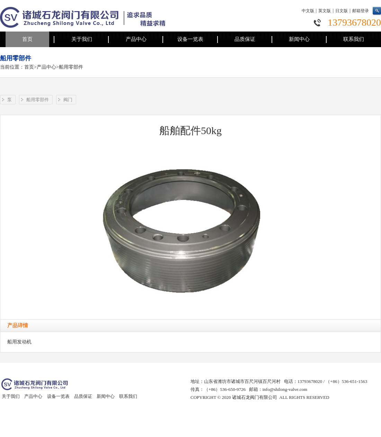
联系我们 (353, 39)
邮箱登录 (360, 10)
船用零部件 (71, 67)
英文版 (324, 10)
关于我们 (81, 39)
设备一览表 (190, 39)
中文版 (308, 10)
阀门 (67, 99)
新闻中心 (299, 39)
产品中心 (136, 39)
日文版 (341, 10)
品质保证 (244, 39)
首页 (27, 39)
